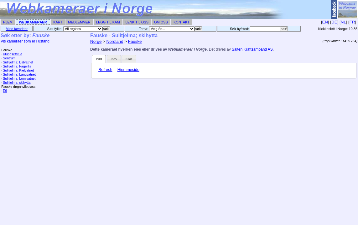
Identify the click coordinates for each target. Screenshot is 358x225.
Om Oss (161, 22)
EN (325, 22)
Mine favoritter (17, 29)
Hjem (8, 22)
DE (334, 22)
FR (352, 22)
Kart (57, 22)
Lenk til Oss (137, 22)
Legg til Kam (108, 22)
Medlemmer (79, 22)
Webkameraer (33, 22)
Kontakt (181, 22)
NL (343, 22)
